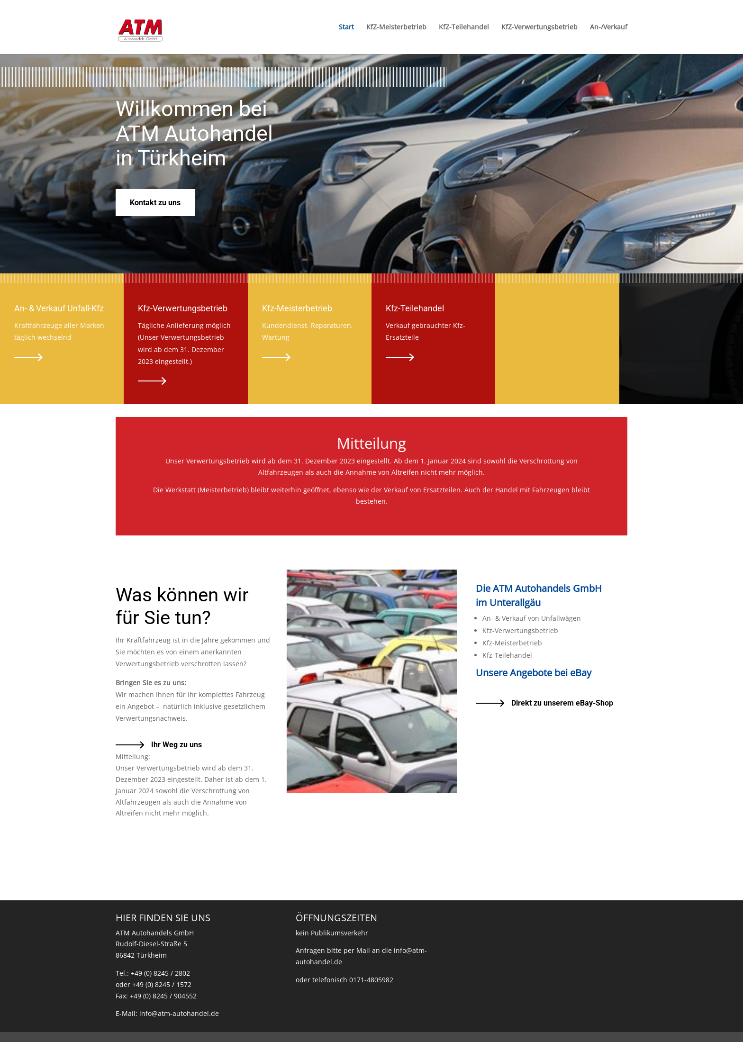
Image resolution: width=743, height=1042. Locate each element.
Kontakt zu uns (155, 202)
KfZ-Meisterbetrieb (396, 27)
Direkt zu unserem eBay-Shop (562, 702)
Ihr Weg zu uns (176, 744)
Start (346, 27)
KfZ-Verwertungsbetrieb (539, 27)
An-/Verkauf (608, 27)
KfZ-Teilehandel (464, 27)
